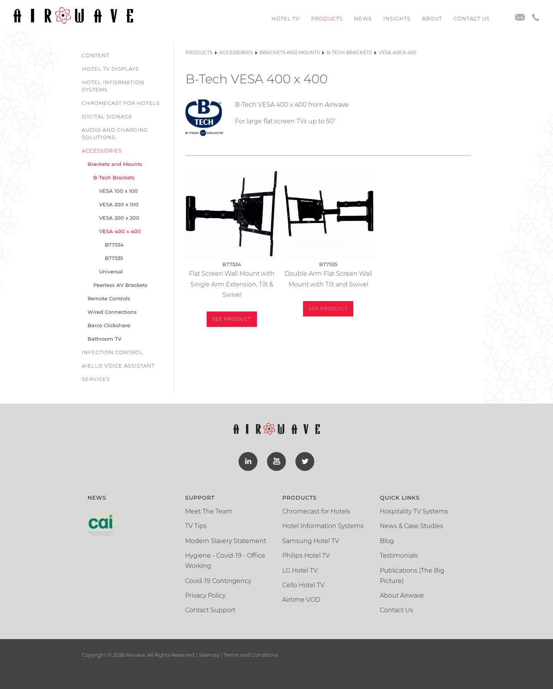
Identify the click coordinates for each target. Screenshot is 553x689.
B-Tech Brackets (114, 177)
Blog (387, 541)
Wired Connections (112, 312)
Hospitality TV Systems (414, 511)
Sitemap (209, 655)
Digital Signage (107, 116)
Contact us (472, 18)
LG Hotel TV (300, 570)
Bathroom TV (104, 339)
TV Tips (196, 526)
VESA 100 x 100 (118, 191)
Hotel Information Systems (113, 86)
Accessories (102, 150)
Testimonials (399, 555)
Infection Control (112, 352)
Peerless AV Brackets (120, 285)
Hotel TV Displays (110, 69)
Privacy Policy (205, 595)
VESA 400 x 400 (120, 231)
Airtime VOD (301, 599)
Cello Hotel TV (303, 585)
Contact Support (210, 610)
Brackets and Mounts (115, 164)
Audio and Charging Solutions (115, 133)
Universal (111, 271)
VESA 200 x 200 (119, 218)
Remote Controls (109, 298)
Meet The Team (208, 511)
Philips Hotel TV (306, 555)
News (363, 18)
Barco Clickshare (109, 325)
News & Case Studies (411, 526)
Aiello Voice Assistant (118, 366)
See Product (231, 319)
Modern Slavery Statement (225, 541)
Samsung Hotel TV (310, 541)
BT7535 (114, 258)
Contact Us (396, 610)
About (432, 18)
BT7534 (114, 245)
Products (327, 18)
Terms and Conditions (250, 655)
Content (95, 55)
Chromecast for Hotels (121, 103)
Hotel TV (286, 18)
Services (96, 379)
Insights (397, 18)
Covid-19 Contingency (218, 581)
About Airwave (402, 595)
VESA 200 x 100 (119, 204)
